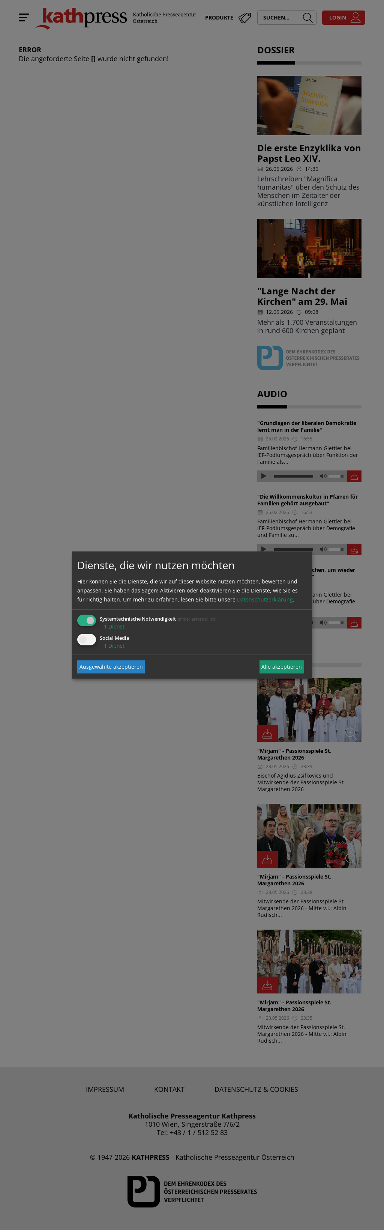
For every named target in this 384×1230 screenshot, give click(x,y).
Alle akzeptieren (281, 666)
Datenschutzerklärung (265, 599)
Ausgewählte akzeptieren (111, 666)
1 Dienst (112, 626)
